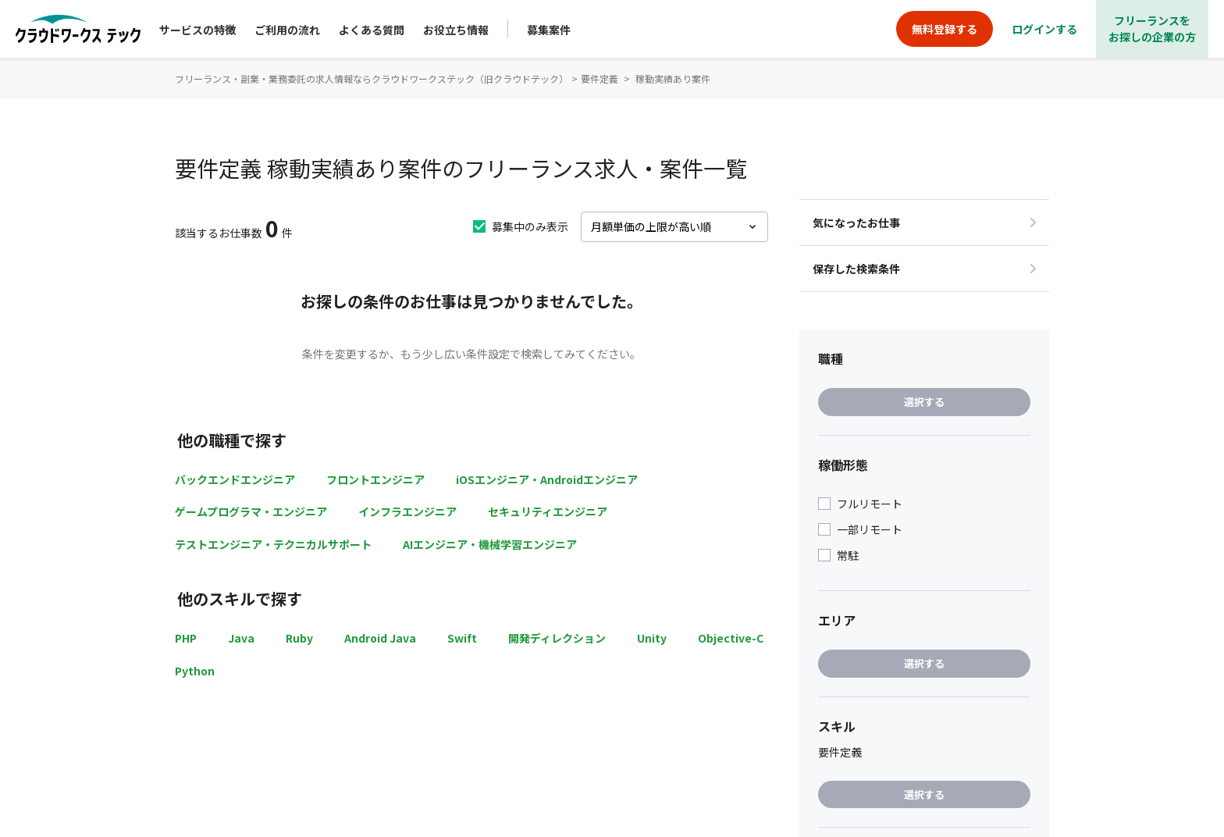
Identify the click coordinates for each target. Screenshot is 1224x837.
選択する (924, 401)
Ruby (299, 638)
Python (195, 671)
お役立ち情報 (456, 29)
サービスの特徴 (197, 29)
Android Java (380, 638)
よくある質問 (371, 29)
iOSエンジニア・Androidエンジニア (547, 479)
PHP (186, 638)
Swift (462, 638)
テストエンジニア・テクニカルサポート (273, 544)
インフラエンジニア (407, 511)
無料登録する (944, 29)
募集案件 (549, 29)
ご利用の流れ (287, 29)
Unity (652, 638)
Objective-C (730, 638)
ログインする (1044, 29)
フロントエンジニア (375, 479)
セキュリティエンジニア (547, 511)
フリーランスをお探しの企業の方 (1152, 28)
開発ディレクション (557, 638)
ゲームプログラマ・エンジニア (251, 511)
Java (241, 638)
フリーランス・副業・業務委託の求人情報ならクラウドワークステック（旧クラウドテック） (371, 78)
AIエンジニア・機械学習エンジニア (490, 544)
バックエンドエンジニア (235, 479)
